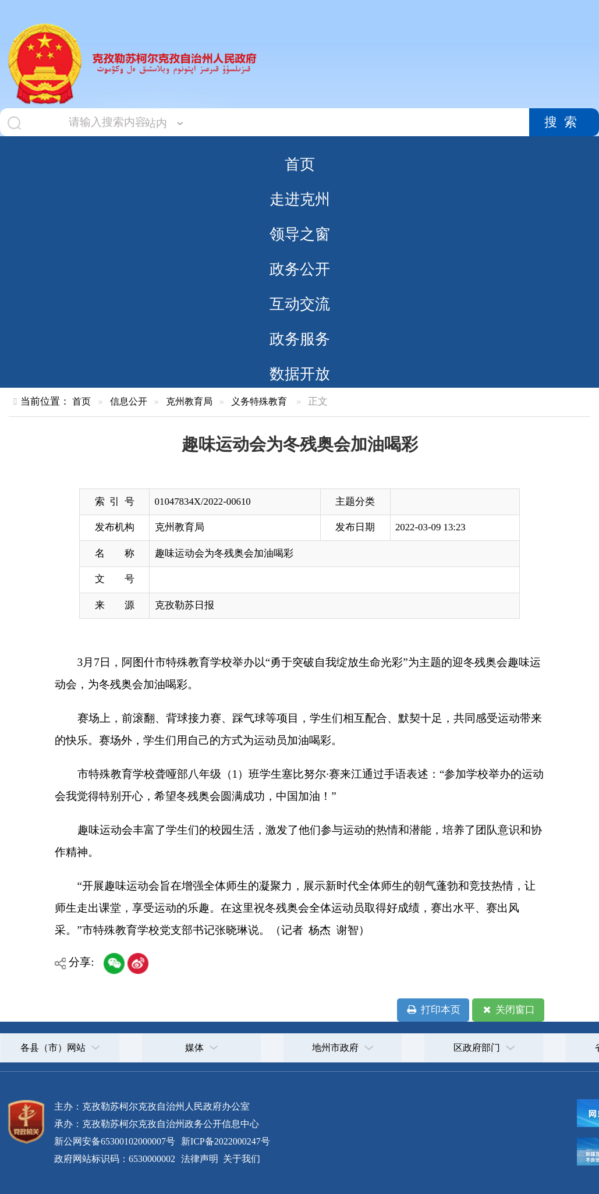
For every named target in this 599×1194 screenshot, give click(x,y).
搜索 (564, 122)
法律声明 (199, 1159)
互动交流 (300, 304)
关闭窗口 (508, 1010)
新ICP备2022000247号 (224, 1141)
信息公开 (128, 401)
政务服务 (300, 339)
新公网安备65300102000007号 (114, 1141)
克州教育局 (189, 401)
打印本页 (433, 1010)
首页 (300, 164)
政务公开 (300, 269)
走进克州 (300, 199)
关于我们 (240, 1159)
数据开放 (300, 373)
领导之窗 (300, 234)
